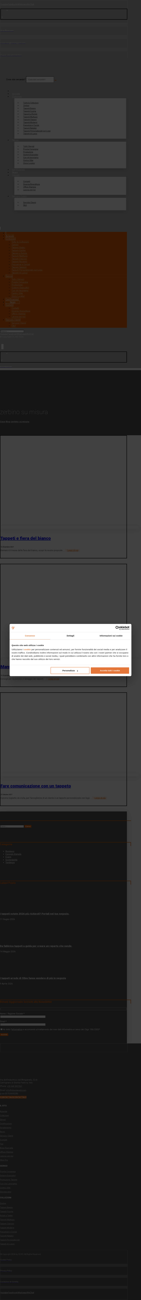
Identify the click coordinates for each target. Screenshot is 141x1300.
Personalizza (70, 670)
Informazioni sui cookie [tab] (111, 636)
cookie (27, 649)
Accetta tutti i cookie (110, 670)
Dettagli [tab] (70, 636)
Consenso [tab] (30, 636)
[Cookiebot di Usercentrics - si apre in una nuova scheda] (117, 628)
